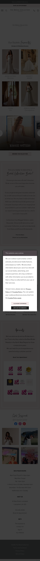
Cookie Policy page (14, 297)
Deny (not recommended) (20, 308)
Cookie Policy (17, 291)
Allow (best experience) (20, 303)
